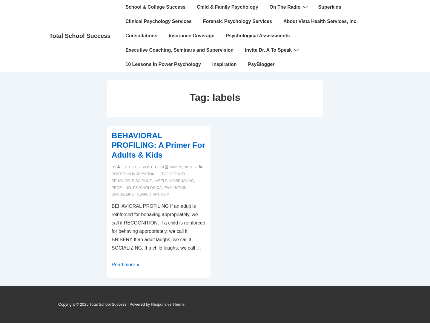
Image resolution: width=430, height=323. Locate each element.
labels (160, 181)
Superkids (329, 7)
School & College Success (155, 7)
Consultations (141, 35)
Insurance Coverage (191, 35)
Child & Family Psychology (227, 7)
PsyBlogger (261, 64)
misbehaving (181, 181)
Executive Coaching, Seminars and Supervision (179, 50)
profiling (121, 188)
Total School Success (79, 36)
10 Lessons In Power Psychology (163, 64)
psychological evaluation (160, 188)
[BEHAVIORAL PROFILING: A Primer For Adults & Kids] (181, 167)
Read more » (125, 264)
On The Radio (289, 7)
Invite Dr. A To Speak (272, 50)
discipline (142, 181)
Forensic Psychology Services (237, 21)
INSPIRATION (143, 174)
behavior (121, 181)
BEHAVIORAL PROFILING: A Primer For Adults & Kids (158, 145)
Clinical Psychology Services (158, 21)
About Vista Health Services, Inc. (320, 21)
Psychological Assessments (258, 35)
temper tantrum (152, 194)
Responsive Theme (168, 304)
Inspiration (224, 64)
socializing (123, 194)
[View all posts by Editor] (127, 167)
